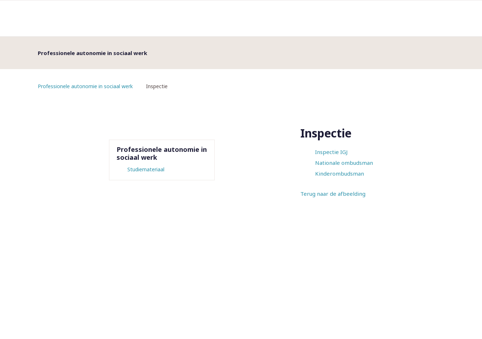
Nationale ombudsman (344, 162)
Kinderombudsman (339, 173)
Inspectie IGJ (331, 151)
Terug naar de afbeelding (332, 193)
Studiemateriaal (145, 169)
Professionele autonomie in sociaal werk (85, 86)
